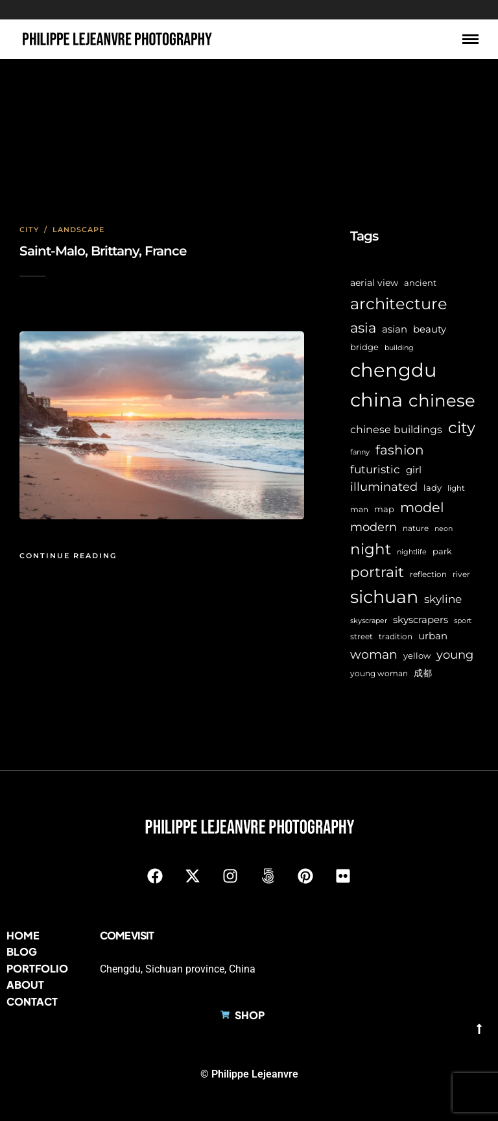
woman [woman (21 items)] (373, 654)
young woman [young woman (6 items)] (379, 673)
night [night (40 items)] (370, 548)
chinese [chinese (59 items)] (442, 400)
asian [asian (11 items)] (394, 329)
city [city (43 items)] (461, 427)
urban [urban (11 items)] (432, 636)
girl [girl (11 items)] (413, 470)
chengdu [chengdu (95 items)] (393, 370)
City (29, 229)
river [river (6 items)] (461, 574)
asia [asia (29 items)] (363, 327)
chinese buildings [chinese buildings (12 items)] (396, 429)
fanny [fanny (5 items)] (360, 452)
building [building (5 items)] (399, 348)
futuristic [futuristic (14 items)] (375, 469)
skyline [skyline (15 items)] (443, 599)
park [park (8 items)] (442, 551)
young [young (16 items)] (454, 654)
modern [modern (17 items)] (373, 527)
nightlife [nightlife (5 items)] (412, 552)
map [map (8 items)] (384, 509)
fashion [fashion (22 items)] (399, 450)
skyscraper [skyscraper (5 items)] (368, 621)
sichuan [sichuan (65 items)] (384, 597)
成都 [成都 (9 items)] (423, 673)
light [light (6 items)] (456, 488)
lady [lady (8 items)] (432, 487)
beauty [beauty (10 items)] (429, 329)
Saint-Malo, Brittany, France (102, 251)
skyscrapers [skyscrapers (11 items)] (420, 619)
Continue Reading (68, 555)
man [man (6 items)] (359, 509)
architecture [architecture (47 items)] (398, 303)
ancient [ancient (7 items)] (420, 283)
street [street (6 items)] (361, 636)
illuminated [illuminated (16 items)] (384, 486)
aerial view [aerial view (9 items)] (374, 283)
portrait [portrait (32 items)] (377, 572)
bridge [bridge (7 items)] (364, 347)
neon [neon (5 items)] (443, 529)
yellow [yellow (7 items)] (417, 656)
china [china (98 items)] (376, 399)
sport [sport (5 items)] (462, 621)
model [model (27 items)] (422, 507)
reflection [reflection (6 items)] (428, 574)
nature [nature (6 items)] (416, 528)
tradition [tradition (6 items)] (395, 636)
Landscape (78, 229)
